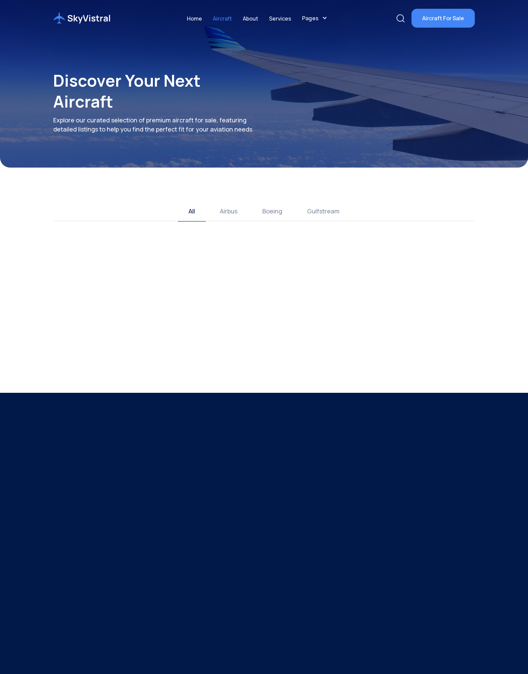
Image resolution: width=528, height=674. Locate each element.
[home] (81, 18)
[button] (314, 18)
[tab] (192, 211)
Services (280, 18)
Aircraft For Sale (443, 18)
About (250, 18)
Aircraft (222, 18)
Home (194, 18)
